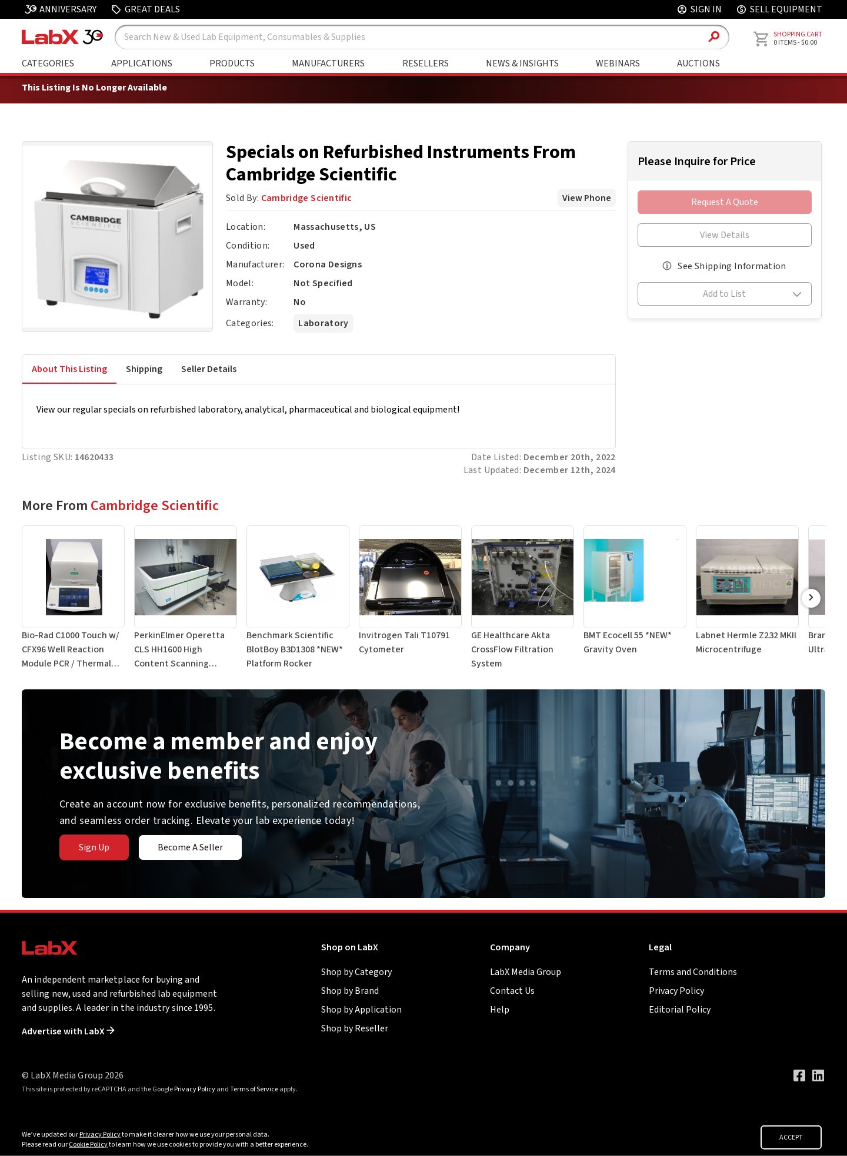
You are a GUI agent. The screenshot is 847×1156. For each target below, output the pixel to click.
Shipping (144, 369)
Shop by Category (356, 972)
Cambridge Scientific (306, 198)
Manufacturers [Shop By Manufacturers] (328, 63)
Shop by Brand (350, 990)
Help (499, 1009)
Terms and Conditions (693, 972)
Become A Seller (190, 847)
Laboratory (323, 323)
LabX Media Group (525, 972)
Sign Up (94, 847)
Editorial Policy (680, 1009)
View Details (724, 235)
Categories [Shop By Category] (48, 63)
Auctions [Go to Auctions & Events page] (698, 63)
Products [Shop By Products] (232, 63)
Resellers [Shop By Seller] (425, 63)
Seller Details (208, 369)
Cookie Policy (88, 1145)
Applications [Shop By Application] (141, 63)
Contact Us (512, 990)
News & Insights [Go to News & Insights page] (522, 63)
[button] (725, 295)
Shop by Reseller (354, 1028)
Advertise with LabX (68, 1031)
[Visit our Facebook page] (799, 1075)
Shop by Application (361, 1009)
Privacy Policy (676, 990)
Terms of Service (254, 1089)
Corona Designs (328, 264)
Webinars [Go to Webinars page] (618, 63)
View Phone (586, 198)
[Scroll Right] (811, 598)
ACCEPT (791, 1137)
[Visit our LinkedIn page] (818, 1075)
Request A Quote (724, 202)
